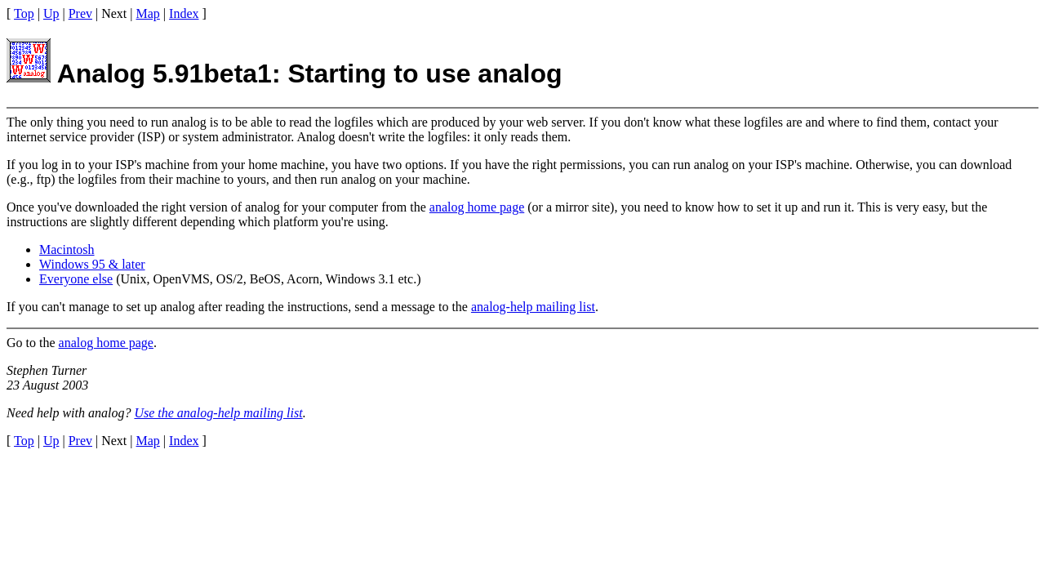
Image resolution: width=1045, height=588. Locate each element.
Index (183, 13)
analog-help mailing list (533, 307)
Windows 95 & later (92, 264)
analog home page (476, 207)
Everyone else (76, 279)
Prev (80, 13)
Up (51, 13)
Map (148, 13)
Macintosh (67, 249)
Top (24, 13)
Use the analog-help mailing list (218, 413)
